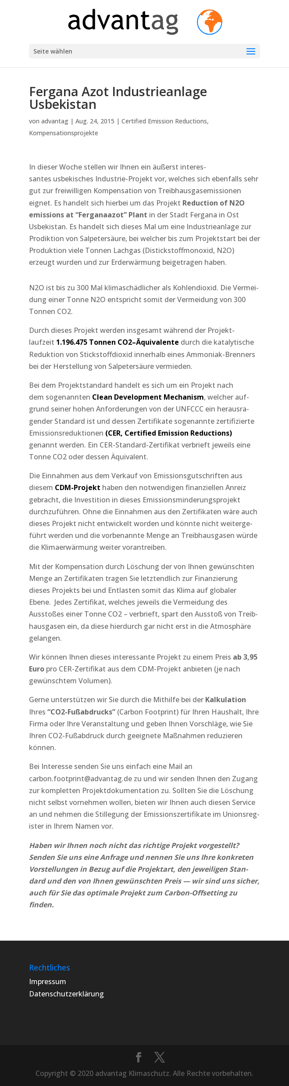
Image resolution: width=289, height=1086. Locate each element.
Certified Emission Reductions (164, 121)
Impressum (47, 981)
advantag (54, 121)
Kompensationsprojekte (63, 133)
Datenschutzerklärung (66, 994)
